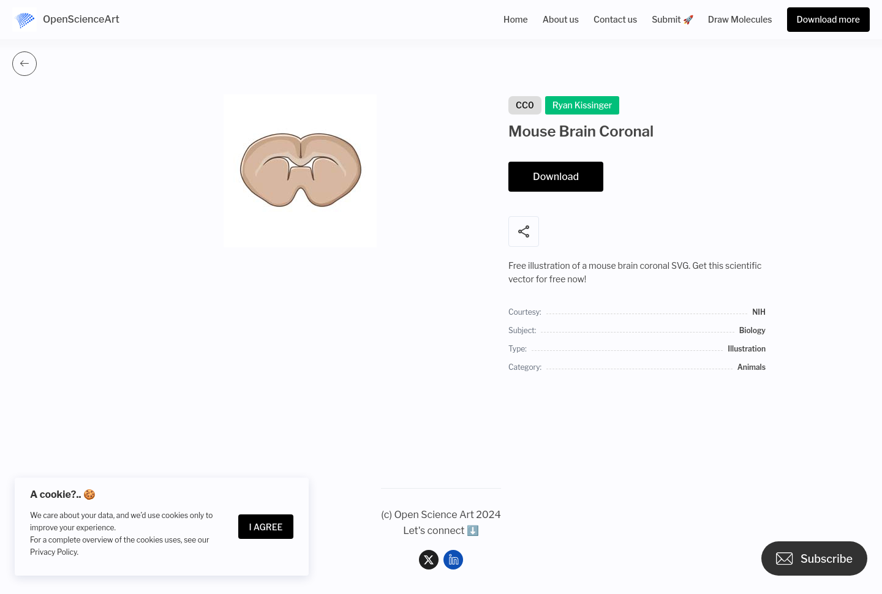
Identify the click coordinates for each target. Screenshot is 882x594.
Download (556, 176)
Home (515, 19)
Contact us (615, 19)
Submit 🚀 (672, 19)
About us (561, 19)
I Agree (266, 527)
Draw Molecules (740, 19)
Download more (828, 19)
